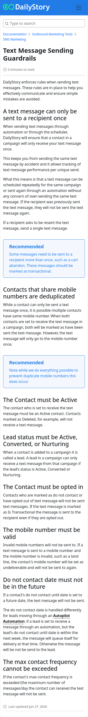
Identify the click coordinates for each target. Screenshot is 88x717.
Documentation (15, 34)
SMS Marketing (14, 39)
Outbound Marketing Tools (52, 34)
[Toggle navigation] (78, 7)
